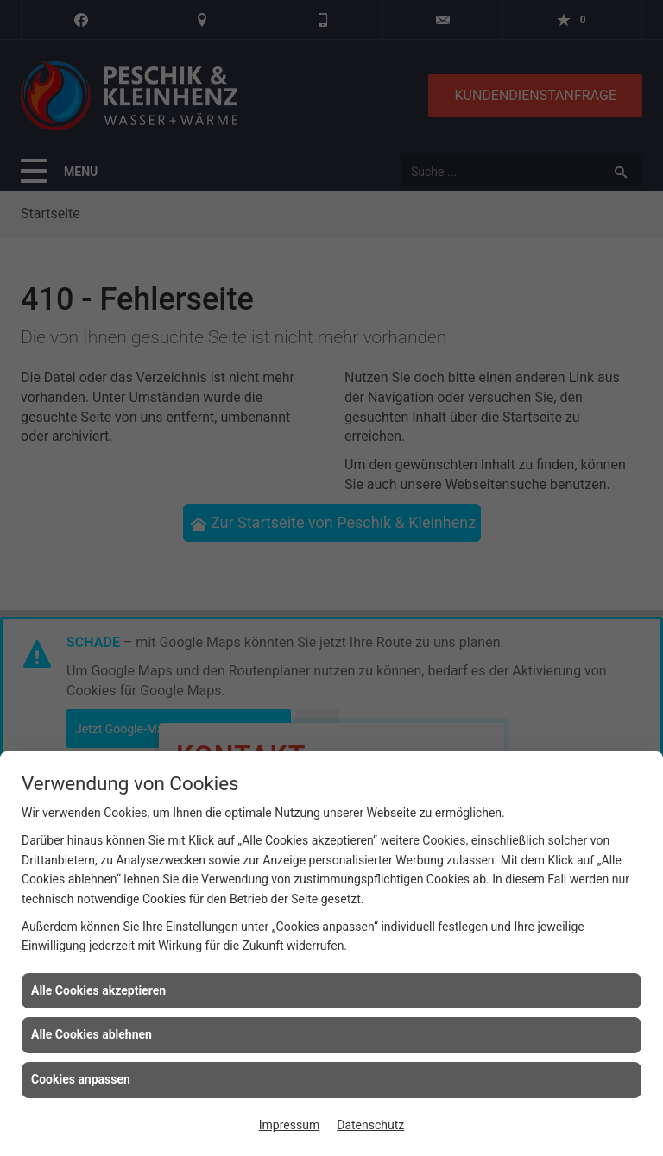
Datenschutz (370, 1125)
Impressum (289, 1125)
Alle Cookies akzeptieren (98, 990)
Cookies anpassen (80, 1079)
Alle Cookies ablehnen (91, 1034)
